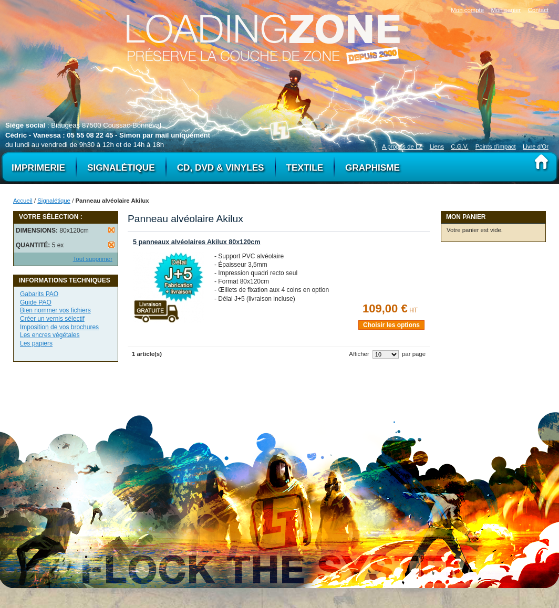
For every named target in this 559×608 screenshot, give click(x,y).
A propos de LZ (402, 146)
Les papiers (36, 343)
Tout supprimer (92, 259)
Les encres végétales (49, 335)
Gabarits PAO (39, 294)
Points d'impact (495, 146)
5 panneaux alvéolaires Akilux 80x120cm (196, 242)
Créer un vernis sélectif (52, 318)
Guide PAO (35, 302)
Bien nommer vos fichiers (55, 310)
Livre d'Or (535, 146)
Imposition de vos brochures (59, 327)
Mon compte (467, 10)
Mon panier (506, 10)
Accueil (23, 200)
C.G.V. (459, 146)
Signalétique (53, 200)
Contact (538, 10)
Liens (437, 146)
